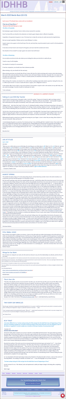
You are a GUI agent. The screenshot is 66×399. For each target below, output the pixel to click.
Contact (36, 373)
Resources (19, 373)
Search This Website (51, 389)
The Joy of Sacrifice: (9, 24)
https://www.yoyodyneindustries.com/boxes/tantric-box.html (17, 270)
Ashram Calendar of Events (33, 383)
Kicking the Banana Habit (28, 297)
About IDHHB (29, 389)
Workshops (31, 373)
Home (3, 373)
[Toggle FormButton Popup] (63, 396)
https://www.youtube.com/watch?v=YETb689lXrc (14, 272)
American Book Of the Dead (10, 330)
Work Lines (25, 373)
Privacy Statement (15, 389)
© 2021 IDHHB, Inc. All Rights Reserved (33, 396)
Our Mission (36, 389)
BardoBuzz (8, 373)
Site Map (43, 389)
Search (40, 373)
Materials (13, 373)
